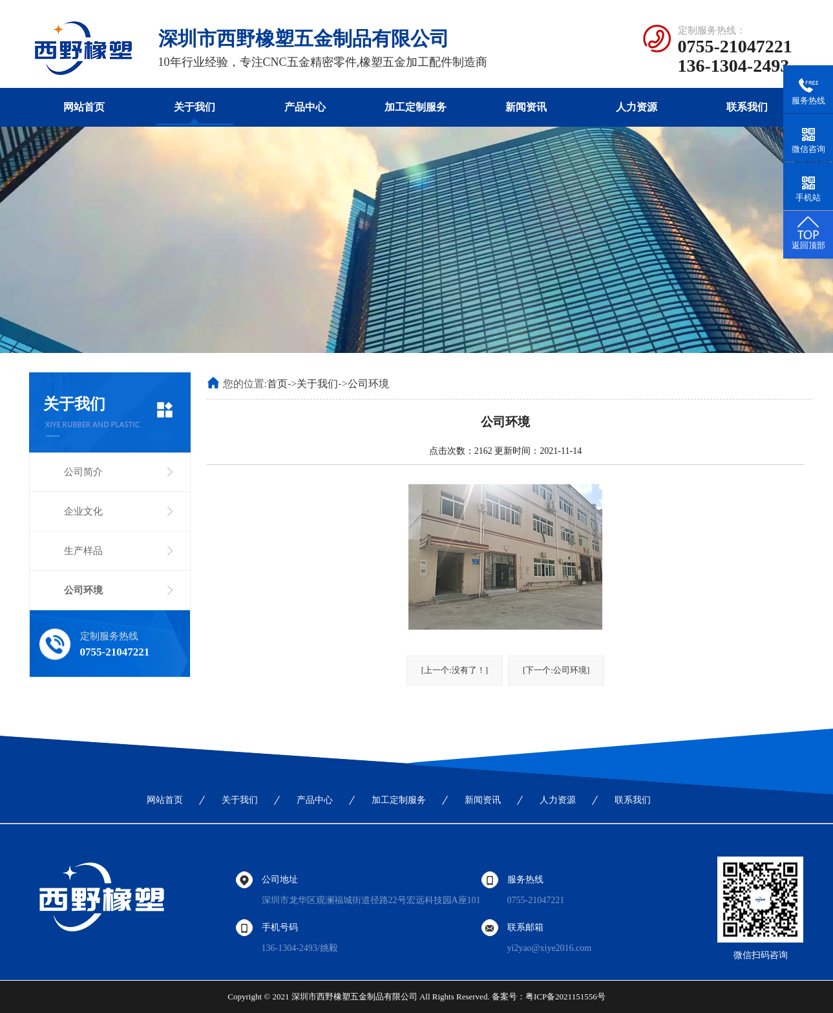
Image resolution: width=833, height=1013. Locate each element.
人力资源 (636, 106)
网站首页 (84, 106)
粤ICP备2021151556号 (565, 996)
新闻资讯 (526, 106)
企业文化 (83, 511)
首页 (277, 383)
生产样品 (83, 551)
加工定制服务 (416, 106)
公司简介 (83, 472)
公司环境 (83, 590)
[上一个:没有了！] (454, 670)
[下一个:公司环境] (556, 670)
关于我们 (194, 106)
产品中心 (305, 106)
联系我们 (747, 106)
